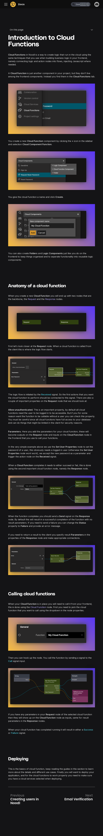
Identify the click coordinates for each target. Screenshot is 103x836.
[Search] (80, 4)
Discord (96, 4)
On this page (16, 29)
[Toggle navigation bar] (6, 4)
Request (32, 299)
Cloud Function (38, 607)
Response (50, 299)
